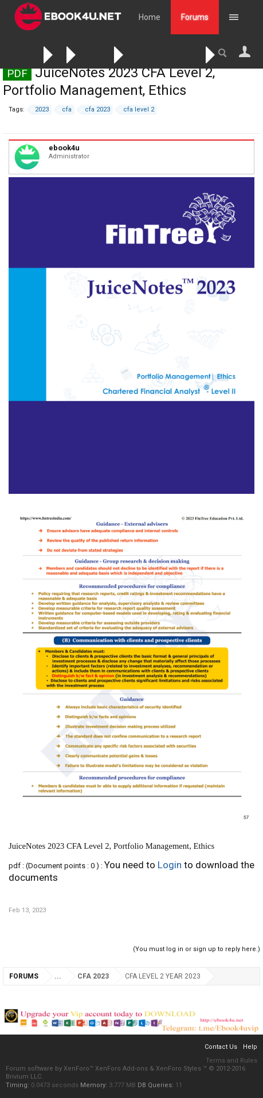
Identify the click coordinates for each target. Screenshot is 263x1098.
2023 (40, 110)
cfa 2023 (95, 110)
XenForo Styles (178, 1068)
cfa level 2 (137, 110)
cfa (65, 110)
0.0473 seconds (54, 1085)
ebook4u (64, 147)
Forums (195, 17)
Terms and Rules (231, 1060)
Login (170, 865)
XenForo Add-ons (121, 1068)
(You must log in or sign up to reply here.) (196, 949)
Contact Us (221, 1047)
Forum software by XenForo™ (50, 1068)
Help (250, 1047)
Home (149, 17)
